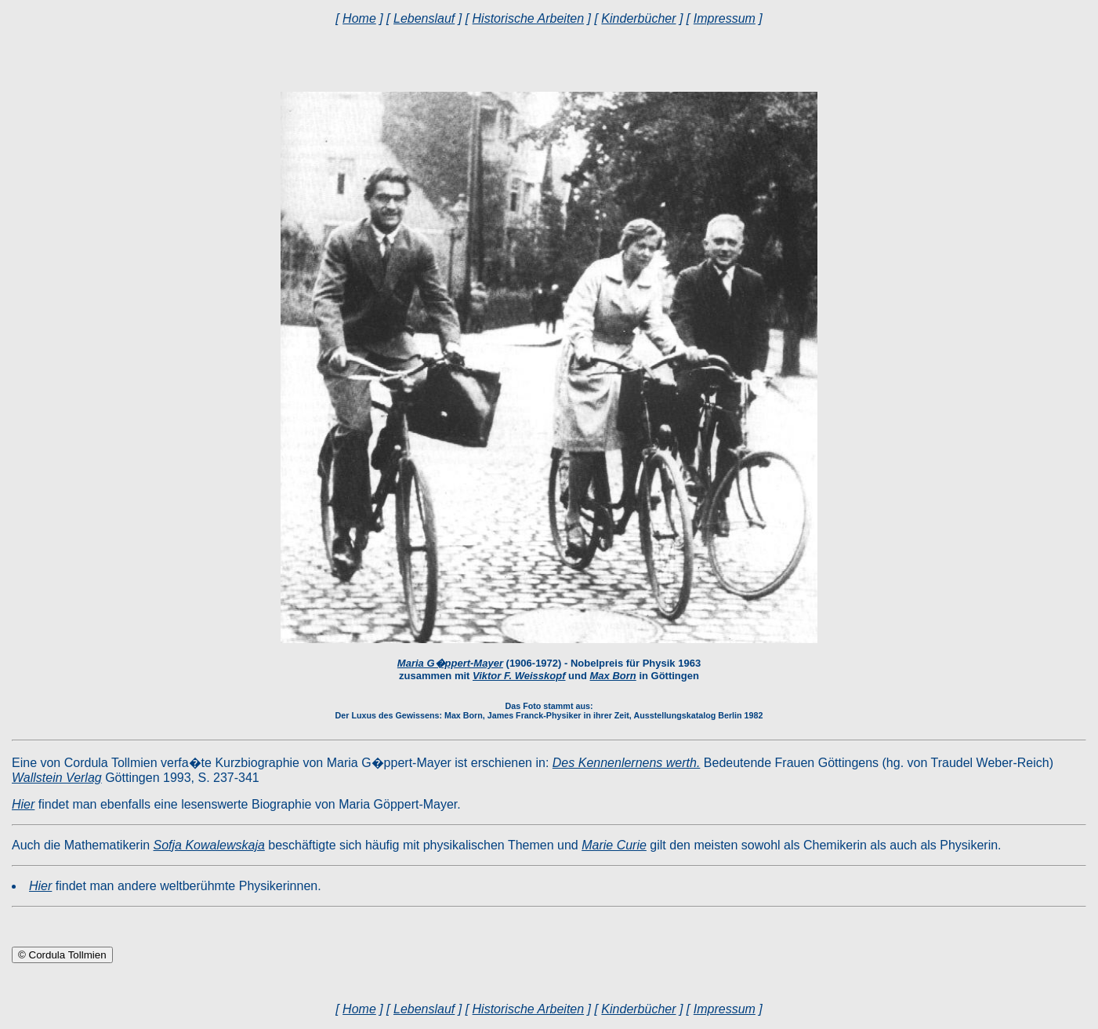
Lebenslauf (424, 18)
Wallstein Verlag (57, 777)
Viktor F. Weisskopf (519, 676)
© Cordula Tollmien (62, 955)
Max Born (613, 676)
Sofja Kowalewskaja (209, 845)
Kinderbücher (638, 18)
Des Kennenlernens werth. (627, 762)
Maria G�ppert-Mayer (450, 663)
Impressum (725, 18)
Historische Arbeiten (529, 18)
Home (359, 18)
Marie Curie (614, 845)
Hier (23, 804)
